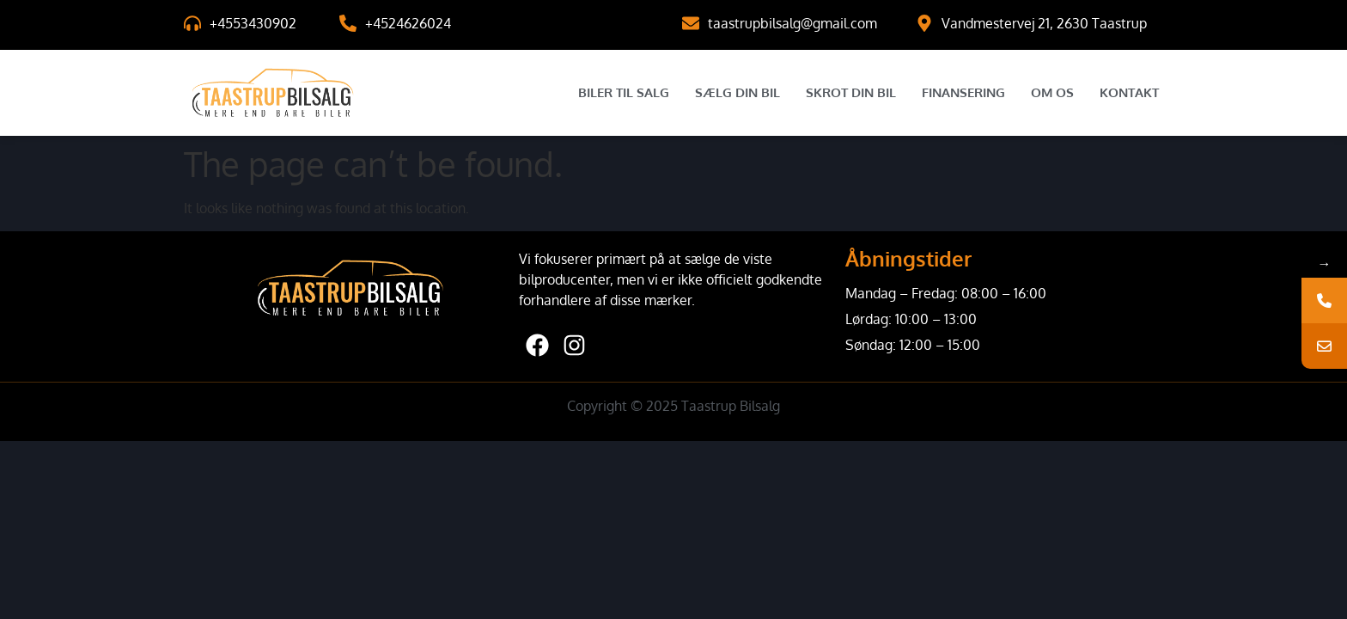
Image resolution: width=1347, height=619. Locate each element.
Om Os (1052, 92)
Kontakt (1129, 92)
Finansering (963, 92)
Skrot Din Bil (851, 92)
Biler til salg (623, 92)
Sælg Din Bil (737, 92)
